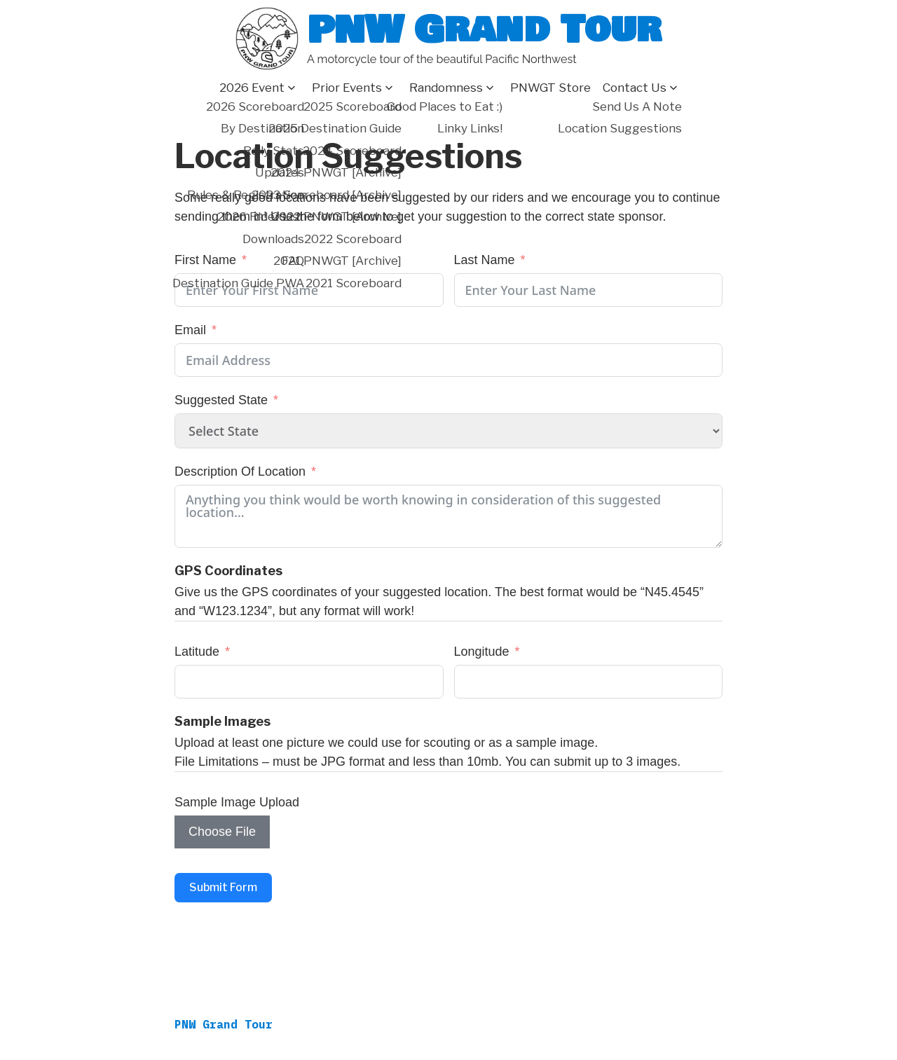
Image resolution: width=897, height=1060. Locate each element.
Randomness (446, 88)
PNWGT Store (550, 88)
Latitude (196, 652)
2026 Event (252, 88)
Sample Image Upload (236, 802)
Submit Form (223, 887)
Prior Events (347, 88)
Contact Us (634, 88)
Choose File (222, 832)
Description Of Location (240, 471)
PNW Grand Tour (484, 29)
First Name (205, 260)
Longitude (481, 652)
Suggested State (221, 400)
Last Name (484, 260)
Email (190, 330)
